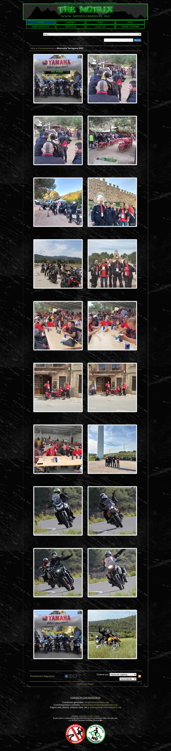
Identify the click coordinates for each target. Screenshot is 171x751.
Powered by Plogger (85, 684)
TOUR (96, 716)
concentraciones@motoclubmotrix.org (99, 705)
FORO (90, 716)
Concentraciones (46, 48)
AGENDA (82, 716)
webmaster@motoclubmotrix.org (105, 707)
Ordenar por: (103, 674)
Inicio (32, 48)
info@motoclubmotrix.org (96, 702)
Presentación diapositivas (42, 676)
